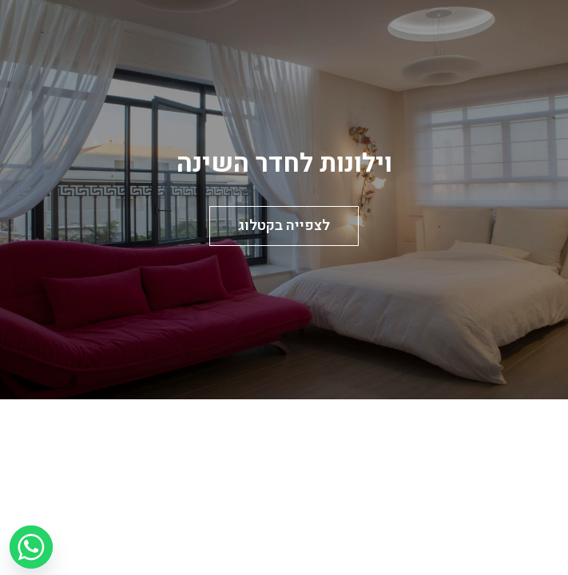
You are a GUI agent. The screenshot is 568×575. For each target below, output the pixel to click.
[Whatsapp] (31, 547)
